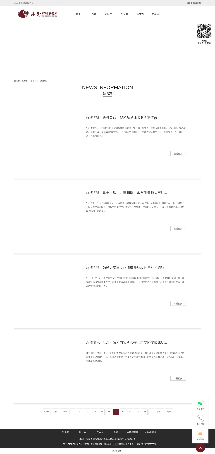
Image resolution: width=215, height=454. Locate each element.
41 (109, 412)
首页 (78, 14)
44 (130, 412)
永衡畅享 (43, 81)
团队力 (108, 14)
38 (87, 412)
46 (145, 412)
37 (80, 412)
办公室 (156, 14)
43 (123, 412)
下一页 (159, 412)
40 (102, 412)
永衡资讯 (116, 438)
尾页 (169, 412)
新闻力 (140, 14)
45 (137, 412)
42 (116, 412)
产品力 (124, 14)
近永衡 (93, 14)
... (73, 412)
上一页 (64, 412)
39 (94, 412)
